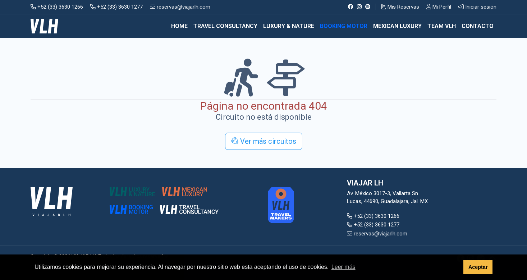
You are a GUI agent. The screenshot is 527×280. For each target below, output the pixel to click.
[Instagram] (359, 7)
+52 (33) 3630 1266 (57, 7)
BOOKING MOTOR (343, 26)
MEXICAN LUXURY (397, 26)
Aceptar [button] (478, 267)
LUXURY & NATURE (288, 26)
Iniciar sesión (477, 7)
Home (179, 26)
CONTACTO (478, 26)
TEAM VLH (441, 26)
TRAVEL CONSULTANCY (225, 26)
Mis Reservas (400, 7)
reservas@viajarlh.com (180, 7)
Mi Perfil (438, 7)
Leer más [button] (343, 267)
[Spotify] (368, 7)
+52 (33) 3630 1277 (116, 7)
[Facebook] (350, 7)
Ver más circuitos (263, 141)
